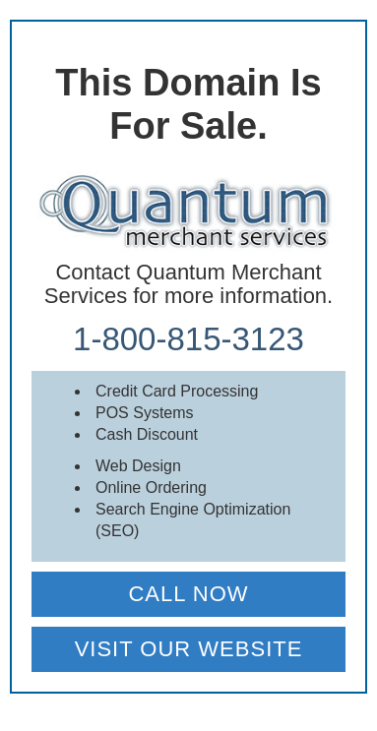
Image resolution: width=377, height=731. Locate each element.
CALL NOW (188, 593)
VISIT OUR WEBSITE (189, 649)
